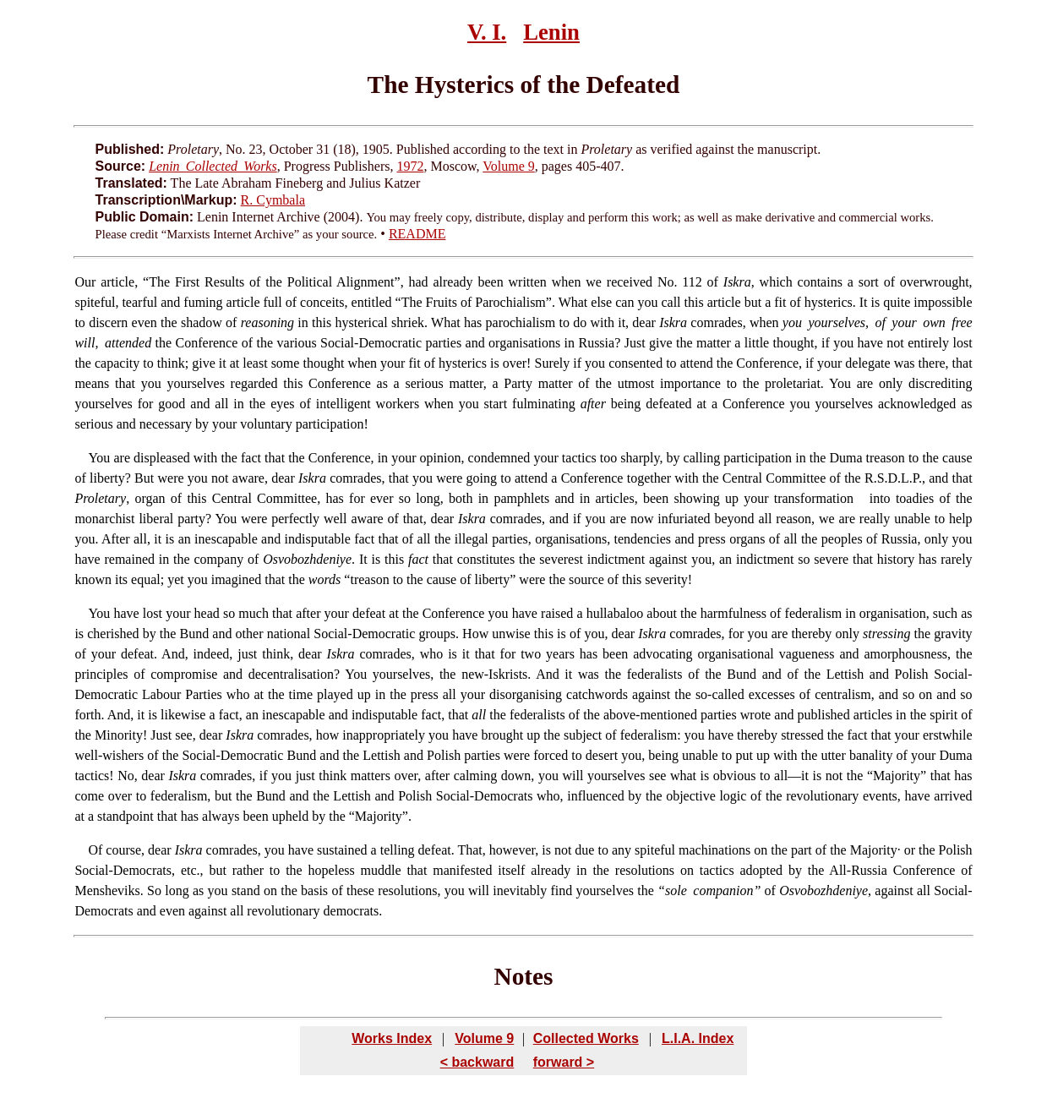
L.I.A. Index (697, 1038)
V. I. (486, 32)
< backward (477, 1062)
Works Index (392, 1038)
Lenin (551, 32)
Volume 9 (508, 166)
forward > (563, 1062)
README (417, 234)
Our (84, 282)
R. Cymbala (273, 200)
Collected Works (586, 1038)
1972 (409, 166)
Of (95, 850)
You (99, 613)
